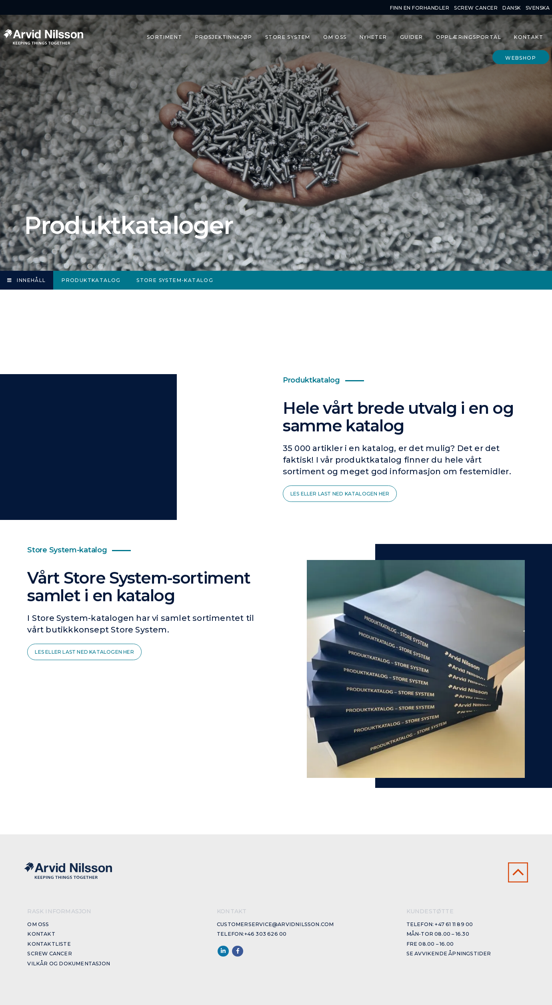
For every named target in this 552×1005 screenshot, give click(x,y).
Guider (411, 37)
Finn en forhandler (419, 8)
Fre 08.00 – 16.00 (430, 944)
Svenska (538, 8)
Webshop (520, 58)
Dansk (511, 8)
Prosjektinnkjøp (223, 37)
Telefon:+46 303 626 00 (251, 934)
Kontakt (528, 37)
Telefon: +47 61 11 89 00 (439, 924)
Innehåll (26, 280)
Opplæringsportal (468, 37)
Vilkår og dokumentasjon (68, 964)
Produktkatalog (91, 280)
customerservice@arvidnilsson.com (275, 924)
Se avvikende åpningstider (448, 954)
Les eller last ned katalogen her (339, 494)
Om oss (334, 37)
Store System (287, 37)
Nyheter (373, 37)
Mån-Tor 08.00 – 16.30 (437, 934)
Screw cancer (476, 8)
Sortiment (164, 37)
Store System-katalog (174, 280)
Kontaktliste (48, 944)
